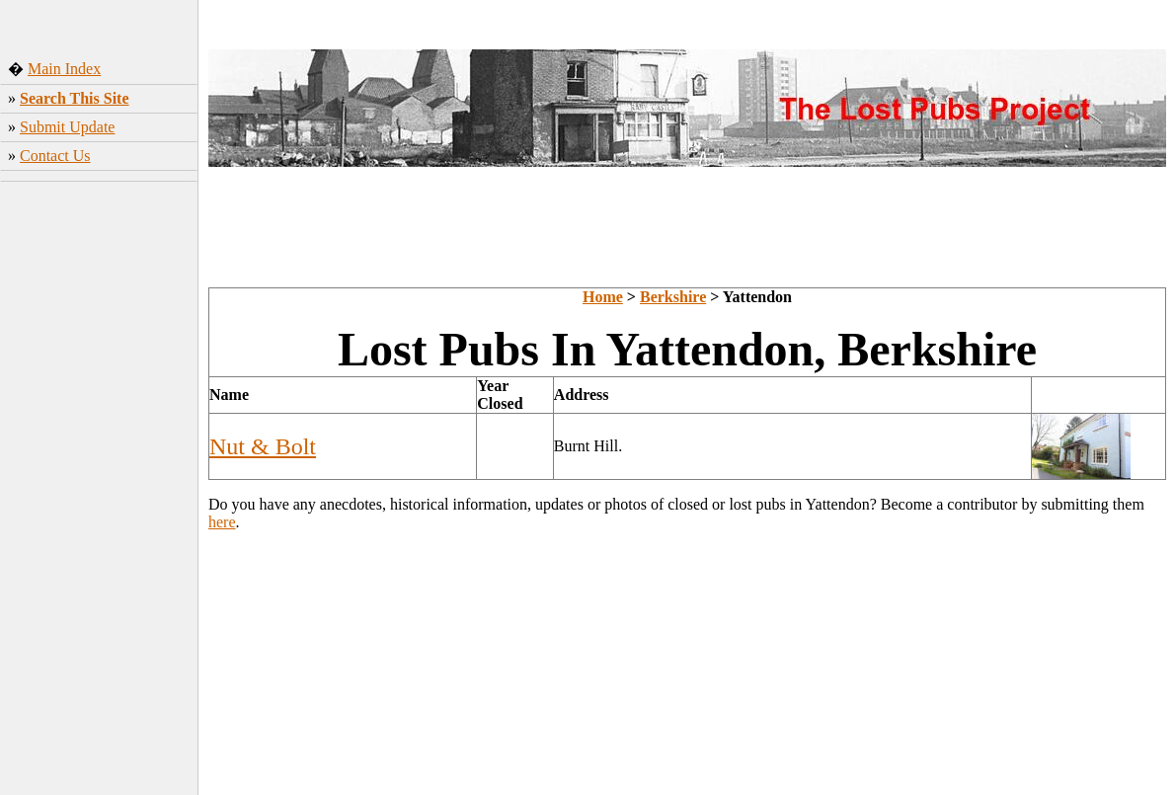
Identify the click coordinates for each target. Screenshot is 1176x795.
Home (603, 296)
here (222, 522)
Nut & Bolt (262, 446)
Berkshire (673, 296)
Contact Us (55, 155)
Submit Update (67, 127)
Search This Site (74, 98)
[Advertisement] (99, 483)
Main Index (64, 68)
